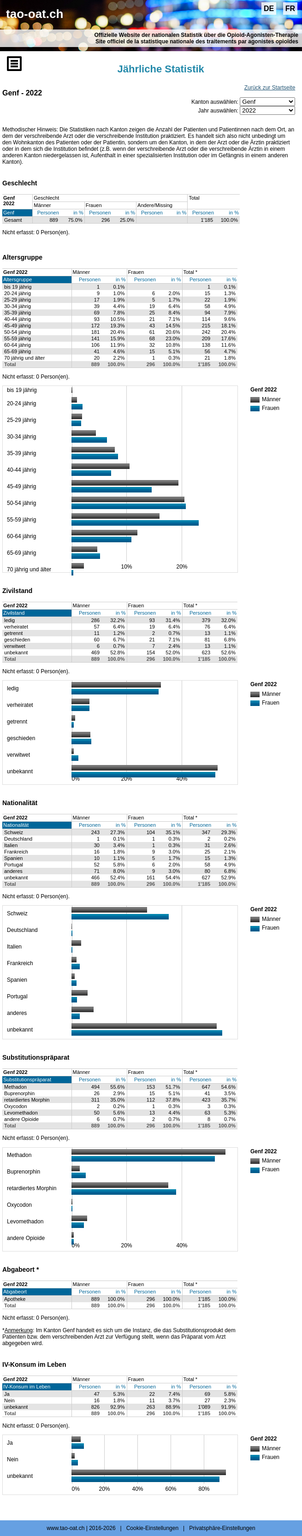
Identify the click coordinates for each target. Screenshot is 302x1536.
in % (78, 212)
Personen (48, 212)
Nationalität (16, 825)
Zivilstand (13, 613)
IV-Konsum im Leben (26, 1386)
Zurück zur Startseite (270, 87)
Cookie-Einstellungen (152, 1528)
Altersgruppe (17, 279)
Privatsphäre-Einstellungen (222, 1528)
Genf (8, 212)
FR (290, 8)
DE (269, 8)
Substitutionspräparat (27, 1079)
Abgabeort (15, 1291)
